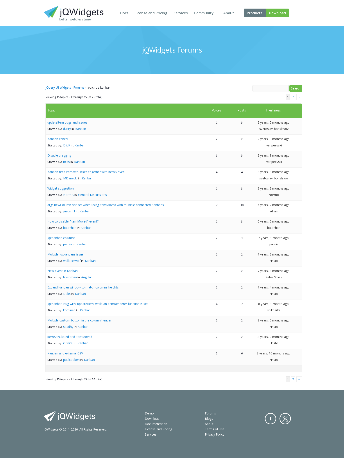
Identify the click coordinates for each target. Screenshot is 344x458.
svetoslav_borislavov (273, 129)
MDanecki (70, 178)
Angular (86, 277)
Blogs (209, 418)
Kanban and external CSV (65, 353)
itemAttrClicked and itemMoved (69, 337)
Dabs (67, 294)
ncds (66, 162)
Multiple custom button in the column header (79, 320)
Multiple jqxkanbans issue (65, 254)
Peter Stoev (273, 277)
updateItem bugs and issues (67, 122)
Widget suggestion (60, 188)
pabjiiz (67, 244)
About (228, 13)
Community (204, 13)
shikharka (274, 310)
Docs (124, 13)
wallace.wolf (72, 261)
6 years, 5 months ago (274, 221)
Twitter (285, 418)
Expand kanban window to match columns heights (83, 287)
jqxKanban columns (61, 238)
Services (181, 13)
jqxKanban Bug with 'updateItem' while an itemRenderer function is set (97, 304)
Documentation (156, 424)
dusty (67, 129)
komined (69, 310)
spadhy (68, 327)
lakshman (70, 277)
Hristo (274, 261)
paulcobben (71, 360)
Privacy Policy (214, 434)
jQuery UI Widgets (58, 87)
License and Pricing (151, 13)
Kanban (80, 129)
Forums (78, 87)
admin (273, 211)
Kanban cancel (57, 139)
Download (277, 13)
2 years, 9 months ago (274, 139)
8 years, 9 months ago (274, 337)
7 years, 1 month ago (273, 238)
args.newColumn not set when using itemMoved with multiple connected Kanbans (105, 205)
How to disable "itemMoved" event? (73, 221)
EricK (66, 145)
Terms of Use (214, 429)
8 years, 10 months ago (273, 353)
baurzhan (69, 228)
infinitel (68, 343)
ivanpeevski (274, 145)
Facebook (270, 418)
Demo (149, 413)
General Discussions (92, 195)
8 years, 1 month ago (273, 304)
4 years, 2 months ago (274, 205)
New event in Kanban (62, 271)
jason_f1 (69, 211)
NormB (68, 195)
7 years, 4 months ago (274, 287)
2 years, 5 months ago (274, 122)
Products (254, 13)
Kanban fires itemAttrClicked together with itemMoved (86, 172)
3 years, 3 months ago (274, 172)
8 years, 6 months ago (274, 320)
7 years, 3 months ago (274, 254)
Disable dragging (59, 155)
